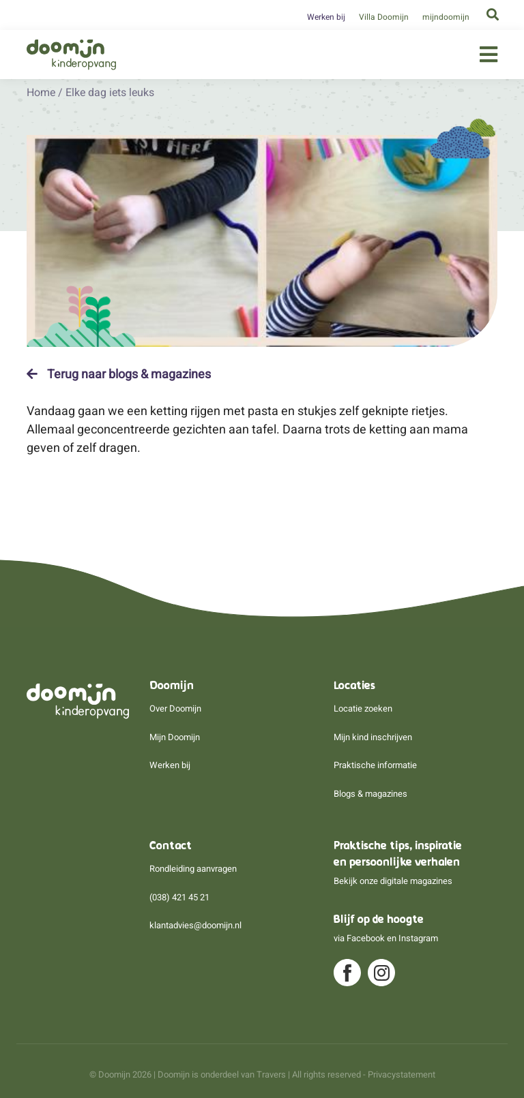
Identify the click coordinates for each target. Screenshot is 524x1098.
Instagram (418, 938)
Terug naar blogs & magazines (119, 374)
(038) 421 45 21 (179, 897)
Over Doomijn (175, 708)
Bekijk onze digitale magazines (393, 881)
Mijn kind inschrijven (373, 737)
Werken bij (326, 17)
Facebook (366, 938)
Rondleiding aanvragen (193, 869)
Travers (271, 1074)
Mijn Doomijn (174, 737)
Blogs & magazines (370, 794)
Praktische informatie (375, 765)
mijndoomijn (445, 17)
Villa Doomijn (384, 17)
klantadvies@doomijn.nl (195, 925)
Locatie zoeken (363, 708)
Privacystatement (401, 1074)
